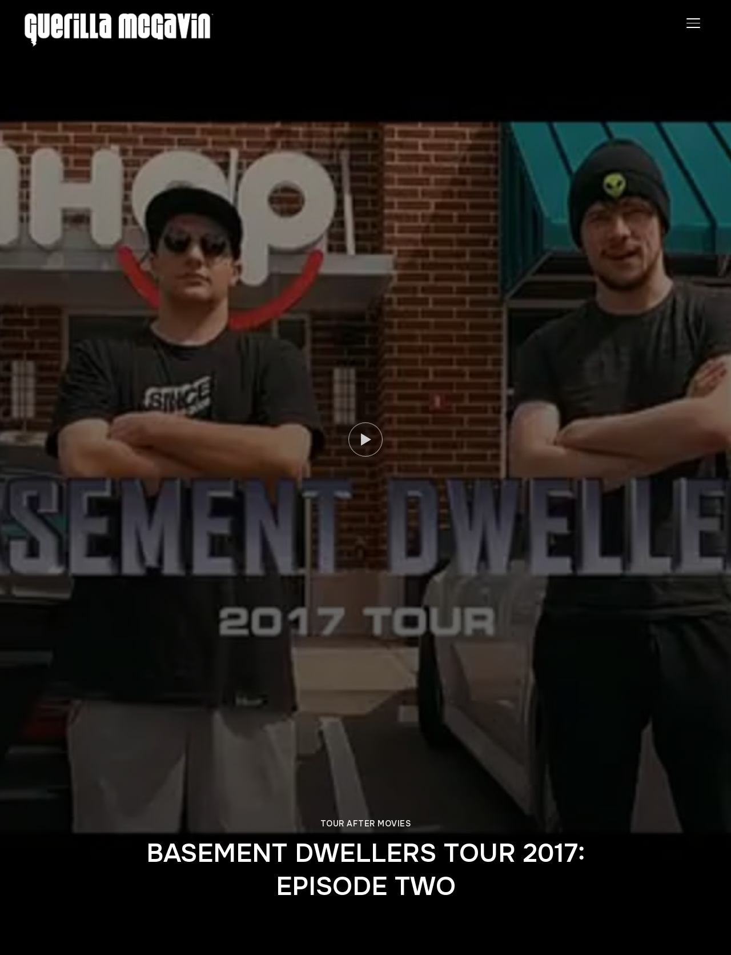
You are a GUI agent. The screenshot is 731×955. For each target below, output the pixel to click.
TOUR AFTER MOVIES (365, 823)
